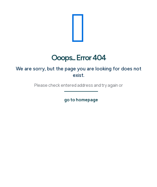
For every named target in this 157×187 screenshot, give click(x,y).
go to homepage (81, 100)
